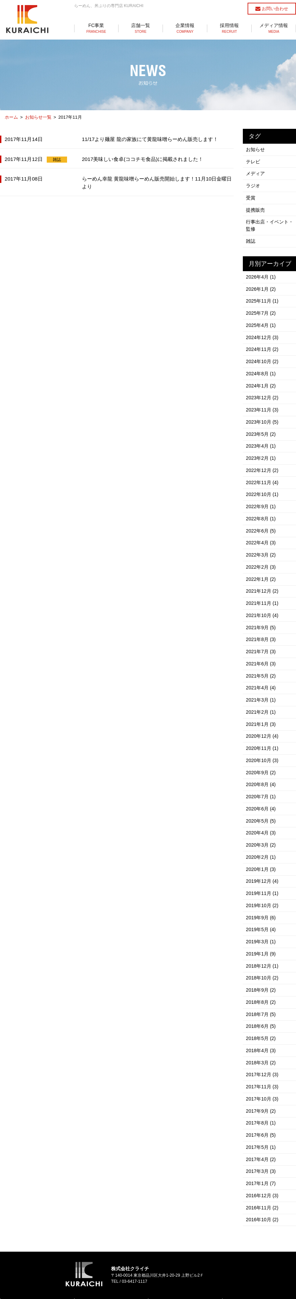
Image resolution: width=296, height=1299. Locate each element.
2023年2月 (261, 444)
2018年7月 (261, 972)
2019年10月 (262, 869)
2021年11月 (262, 582)
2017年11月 (262, 1041)
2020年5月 (261, 789)
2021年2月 (261, 685)
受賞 (251, 194)
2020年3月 (261, 811)
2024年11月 (262, 340)
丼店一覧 (163, 1269)
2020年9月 (261, 743)
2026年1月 (261, 283)
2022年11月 (262, 467)
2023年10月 (262, 409)
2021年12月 (262, 570)
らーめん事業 (93, 1259)
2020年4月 (261, 800)
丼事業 (87, 1269)
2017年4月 (261, 1110)
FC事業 (96, 28)
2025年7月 (261, 306)
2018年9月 (261, 949)
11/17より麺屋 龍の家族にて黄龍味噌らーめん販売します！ (150, 139)
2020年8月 (261, 754)
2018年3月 (261, 1018)
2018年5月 (261, 995)
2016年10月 (262, 1168)
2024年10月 (262, 352)
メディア (255, 171)
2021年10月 (262, 593)
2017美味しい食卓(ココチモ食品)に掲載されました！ (143, 158)
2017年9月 (261, 1064)
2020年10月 (262, 731)
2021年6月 (261, 639)
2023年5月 (261, 421)
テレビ (253, 160)
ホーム (11, 116)
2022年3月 (261, 536)
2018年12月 (262, 926)
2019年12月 (262, 846)
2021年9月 (261, 605)
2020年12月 (262, 708)
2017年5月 (261, 1099)
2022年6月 (261, 513)
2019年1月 (261, 915)
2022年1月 (261, 559)
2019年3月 (261, 903)
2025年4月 (261, 317)
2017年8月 (261, 1076)
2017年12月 (262, 1030)
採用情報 (229, 28)
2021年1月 (261, 697)
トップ (13, 1251)
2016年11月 (262, 1156)
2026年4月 (261, 271)
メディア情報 (274, 28)
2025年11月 (262, 294)
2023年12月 (262, 386)
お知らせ (255, 148)
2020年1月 (261, 834)
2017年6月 (261, 1087)
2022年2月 (261, 547)
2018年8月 (261, 961)
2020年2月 (261, 823)
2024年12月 (262, 329)
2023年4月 (261, 432)
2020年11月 (262, 720)
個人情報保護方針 (148, 1284)
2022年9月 (261, 490)
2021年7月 (261, 628)
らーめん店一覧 (169, 1259)
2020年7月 (261, 766)
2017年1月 (261, 1133)
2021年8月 (261, 616)
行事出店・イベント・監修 (270, 221)
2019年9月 (261, 880)
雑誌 (57, 159)
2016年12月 (262, 1145)
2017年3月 (261, 1122)
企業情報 (185, 28)
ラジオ (253, 183)
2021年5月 (261, 651)
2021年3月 (261, 674)
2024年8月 (261, 363)
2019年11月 (262, 857)
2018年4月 (261, 1007)
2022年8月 (261, 501)
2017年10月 (262, 1053)
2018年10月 (262, 938)
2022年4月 (261, 524)
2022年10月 (262, 478)
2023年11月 (262, 398)
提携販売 (255, 206)
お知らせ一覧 (38, 116)
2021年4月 (261, 662)
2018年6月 (261, 984)
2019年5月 (261, 892)
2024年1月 (261, 375)
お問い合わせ (271, 8)
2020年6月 (261, 777)
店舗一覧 (141, 28)
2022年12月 (262, 455)
